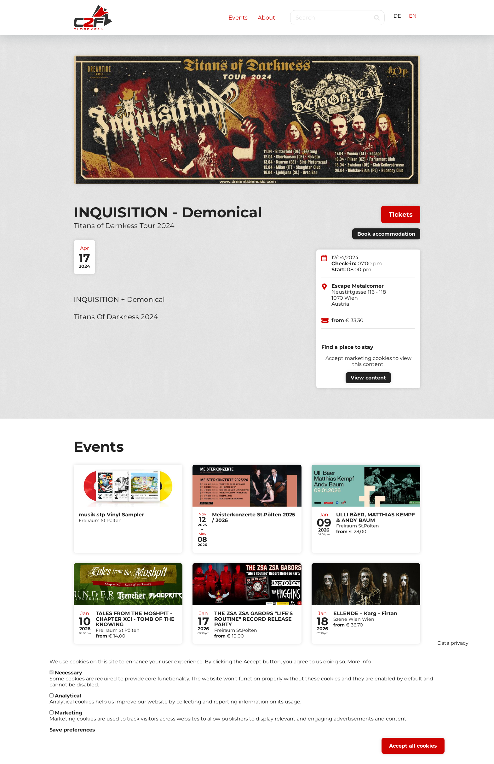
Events (238, 17)
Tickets (401, 214)
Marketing (68, 717)
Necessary (68, 677)
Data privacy (452, 647)
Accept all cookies (413, 750)
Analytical (68, 700)
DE (397, 16)
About (266, 17)
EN (412, 16)
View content (368, 378)
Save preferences (72, 734)
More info (359, 666)
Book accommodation (386, 234)
